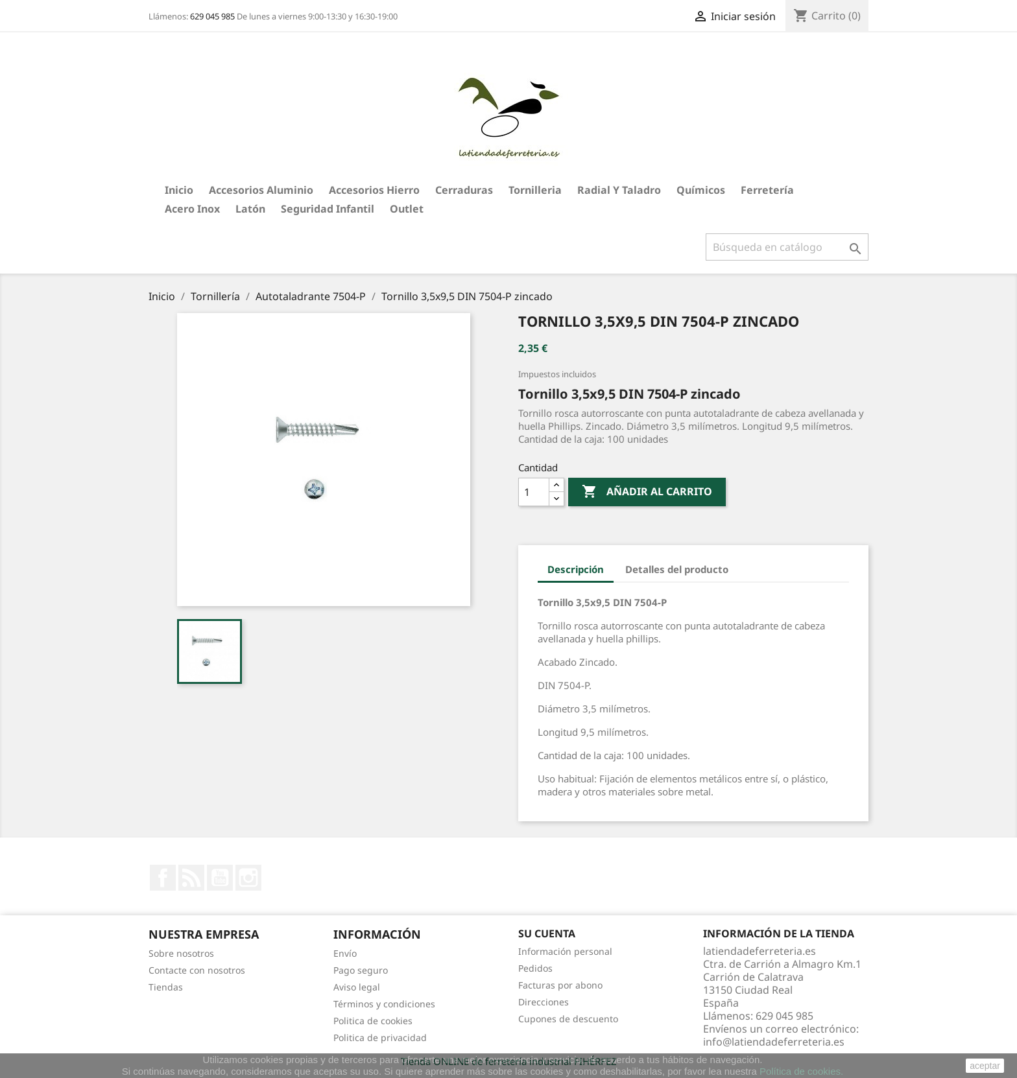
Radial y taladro (619, 190)
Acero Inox (192, 209)
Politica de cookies (373, 1020)
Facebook (163, 878)
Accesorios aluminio (261, 190)
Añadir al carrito (647, 492)
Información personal (565, 951)
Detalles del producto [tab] (676, 569)
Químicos (700, 190)
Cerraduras (464, 190)
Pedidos (535, 968)
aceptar (985, 1065)
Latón (250, 209)
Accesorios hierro (374, 190)
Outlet (407, 209)
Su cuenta (546, 933)
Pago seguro (360, 970)
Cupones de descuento (568, 1019)
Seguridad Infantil (327, 209)
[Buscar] (787, 247)
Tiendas (166, 987)
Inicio (179, 190)
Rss (191, 878)
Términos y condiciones (384, 1004)
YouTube (220, 878)
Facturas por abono (560, 985)
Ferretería (767, 190)
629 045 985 (212, 16)
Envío (345, 953)
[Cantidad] (533, 492)
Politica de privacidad (380, 1037)
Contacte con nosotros (197, 970)
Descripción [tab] (575, 569)
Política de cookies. (801, 1071)
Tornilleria (535, 190)
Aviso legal (356, 987)
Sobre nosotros (181, 953)
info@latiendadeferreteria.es (773, 1042)
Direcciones (543, 1002)
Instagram (248, 878)
